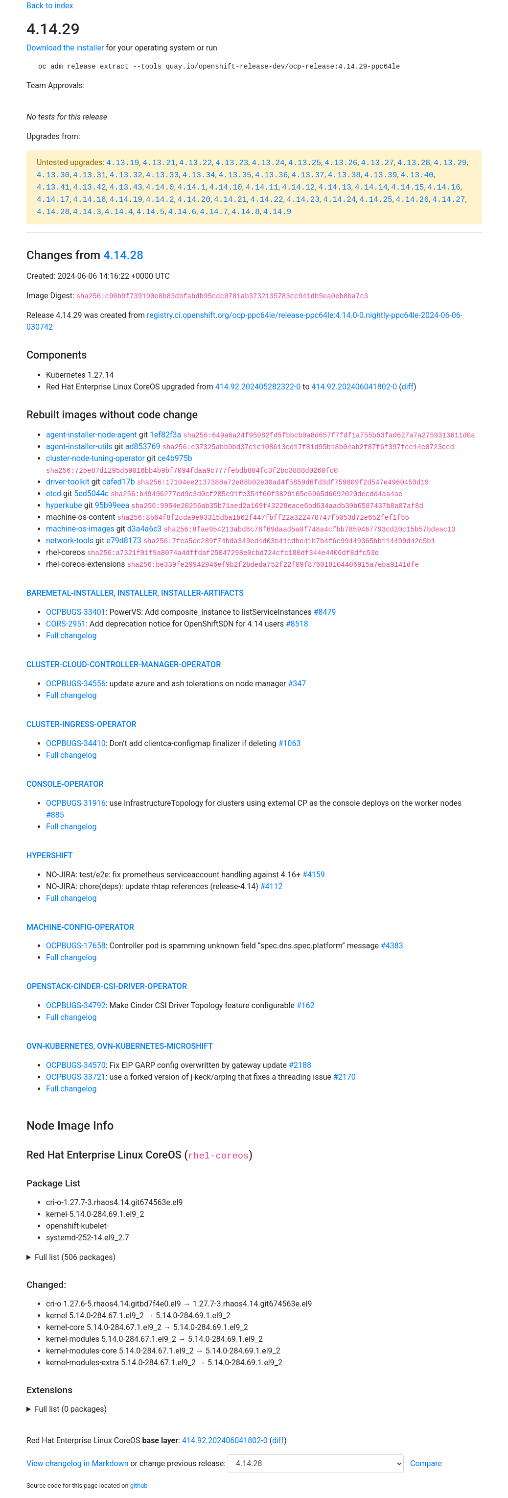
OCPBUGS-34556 (76, 683)
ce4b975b (175, 458)
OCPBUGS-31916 (76, 803)
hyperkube (64, 505)
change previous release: (183, 1463)
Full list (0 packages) (71, 1409)
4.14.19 (126, 199)
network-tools (69, 540)
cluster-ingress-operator (81, 724)
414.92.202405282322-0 (258, 386)
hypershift (49, 855)
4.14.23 (303, 199)
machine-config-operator (80, 927)
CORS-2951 (66, 623)
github (139, 1485)
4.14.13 (335, 187)
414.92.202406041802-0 (354, 386)
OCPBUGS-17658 (76, 945)
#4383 (392, 945)
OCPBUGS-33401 (76, 612)
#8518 (297, 623)
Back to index (49, 5)
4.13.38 (344, 175)
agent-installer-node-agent (91, 434)
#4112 (271, 886)
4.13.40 (416, 175)
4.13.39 (380, 175)
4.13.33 (162, 175)
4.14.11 (262, 187)
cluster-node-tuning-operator (95, 458)
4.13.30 (53, 175)
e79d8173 (123, 540)
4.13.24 (268, 163)
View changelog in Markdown (77, 1463)
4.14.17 (53, 199)
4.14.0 (160, 187)
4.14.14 (371, 187)
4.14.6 (182, 212)
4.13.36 (271, 175)
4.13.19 (122, 163)
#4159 (313, 874)
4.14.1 (192, 187)
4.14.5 (151, 212)
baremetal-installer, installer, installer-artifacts (135, 593)
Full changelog (71, 635)
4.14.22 (266, 199)
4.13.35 (235, 175)
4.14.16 (444, 187)
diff (408, 386)
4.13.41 (53, 187)
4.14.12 (298, 187)
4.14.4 (119, 212)
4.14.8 (245, 212)
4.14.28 (53, 212)
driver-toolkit (68, 481)
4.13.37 (307, 175)
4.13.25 (304, 163)
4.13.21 (158, 163)
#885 (55, 815)
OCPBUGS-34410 (76, 743)
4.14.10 (225, 187)
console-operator (64, 784)
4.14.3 (87, 212)
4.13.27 (377, 163)
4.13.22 (195, 163)
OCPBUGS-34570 (76, 1065)
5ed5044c (91, 493)
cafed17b (118, 481)
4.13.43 (126, 187)
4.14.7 (214, 212)
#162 (306, 1005)
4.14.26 (412, 199)
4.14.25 (375, 199)
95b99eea (112, 505)
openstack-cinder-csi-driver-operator (106, 986)
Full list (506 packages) (75, 1257)
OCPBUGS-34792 (76, 1005)
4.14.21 (230, 199)
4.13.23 (231, 163)
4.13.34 (198, 175)
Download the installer (65, 47)
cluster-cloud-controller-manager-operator (123, 664)
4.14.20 (194, 199)
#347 (297, 683)
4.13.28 (413, 163)
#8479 (325, 612)
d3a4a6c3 (144, 528)
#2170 (344, 1077)
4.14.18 (89, 199)
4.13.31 (89, 175)
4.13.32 (126, 175)
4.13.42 (89, 187)
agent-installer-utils (79, 446)
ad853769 (143, 446)
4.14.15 (407, 187)
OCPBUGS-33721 (76, 1077)
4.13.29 (450, 163)
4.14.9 (277, 212)
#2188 (300, 1065)
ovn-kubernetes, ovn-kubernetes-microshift (119, 1046)
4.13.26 (340, 163)
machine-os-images (80, 528)
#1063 (289, 743)
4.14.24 (339, 199)
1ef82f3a (165, 434)
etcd (53, 493)
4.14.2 (160, 199)
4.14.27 (448, 199)
